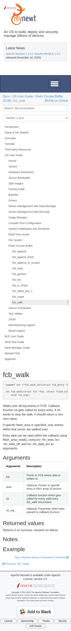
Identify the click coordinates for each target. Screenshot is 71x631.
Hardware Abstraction (21, 172)
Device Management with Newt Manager (32, 206)
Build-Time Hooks (19, 234)
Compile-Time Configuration (25, 223)
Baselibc (14, 194)
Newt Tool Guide (14, 342)
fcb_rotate (18, 296)
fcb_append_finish (23, 257)
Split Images (16, 183)
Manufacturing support (22, 325)
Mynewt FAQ (12, 353)
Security (62, 621)
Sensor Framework (20, 308)
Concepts (10, 138)
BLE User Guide (14, 336)
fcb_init (16, 279)
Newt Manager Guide (17, 347)
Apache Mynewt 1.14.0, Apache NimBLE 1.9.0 (33, 53)
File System (15, 240)
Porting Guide (17, 189)
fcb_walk (17, 302)
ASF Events (35, 626)
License (8, 621)
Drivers (13, 200)
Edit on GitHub (58, 100)
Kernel (12, 160)
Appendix (10, 359)
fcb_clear (17, 268)
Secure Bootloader (19, 177)
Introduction (12, 126)
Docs (6, 96)
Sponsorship (27, 621)
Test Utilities (16, 313)
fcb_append (19, 251)
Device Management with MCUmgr (29, 211)
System (13, 166)
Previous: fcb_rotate (15, 563)
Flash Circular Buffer (21, 245)
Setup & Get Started (16, 132)
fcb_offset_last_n (22, 291)
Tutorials (10, 143)
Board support (17, 330)
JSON (12, 319)
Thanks (46, 621)
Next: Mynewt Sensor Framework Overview (42, 557)
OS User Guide (22, 96)
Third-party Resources (18, 149)
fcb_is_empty (20, 285)
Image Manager (18, 217)
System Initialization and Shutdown (29, 228)
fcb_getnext (19, 274)
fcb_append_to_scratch (26, 262)
